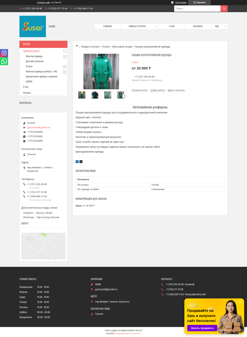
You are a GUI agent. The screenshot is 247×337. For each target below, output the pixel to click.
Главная (107, 26)
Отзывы (27, 92)
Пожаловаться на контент (128, 333)
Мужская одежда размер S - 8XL (41, 71)
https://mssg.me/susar (48, 217)
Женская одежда (34, 56)
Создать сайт (43, 2)
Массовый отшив (122, 46)
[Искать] (224, 8)
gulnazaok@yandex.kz (39, 127)
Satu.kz (138, 330)
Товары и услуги (137, 26)
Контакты (198, 26)
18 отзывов (180, 2)
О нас (172, 26)
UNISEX (29, 81)
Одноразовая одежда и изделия (41, 76)
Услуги (106, 46)
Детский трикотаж (35, 61)
